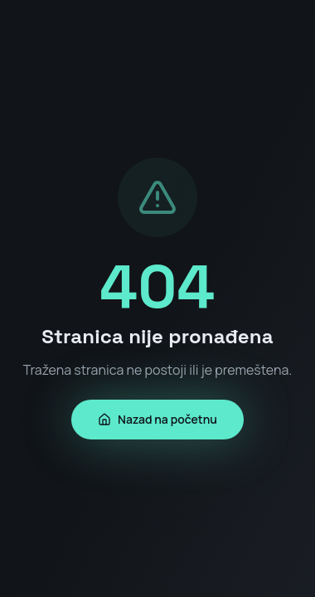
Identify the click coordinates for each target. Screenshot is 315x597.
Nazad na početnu (157, 419)
